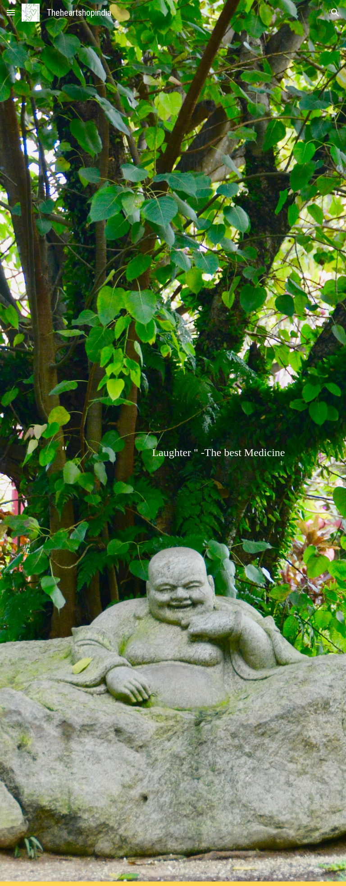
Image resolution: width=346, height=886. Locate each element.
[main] (172, 443)
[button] (11, 12)
